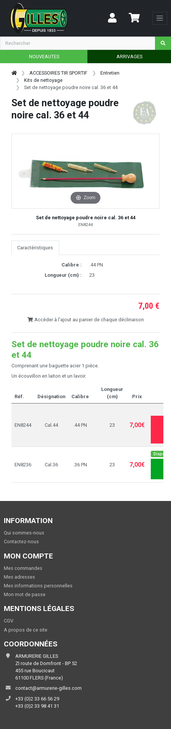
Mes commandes (23, 568)
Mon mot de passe (24, 594)
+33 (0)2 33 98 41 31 (37, 706)
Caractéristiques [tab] (35, 247)
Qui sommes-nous (24, 533)
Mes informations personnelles (38, 586)
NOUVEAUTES (44, 56)
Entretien (109, 73)
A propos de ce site (25, 630)
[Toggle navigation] (159, 18)
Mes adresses (19, 577)
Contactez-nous (21, 541)
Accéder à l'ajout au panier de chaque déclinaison (85, 319)
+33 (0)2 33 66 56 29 (37, 699)
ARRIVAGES (129, 56)
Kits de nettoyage (43, 80)
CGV (8, 621)
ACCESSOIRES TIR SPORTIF (58, 73)
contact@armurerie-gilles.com (48, 688)
